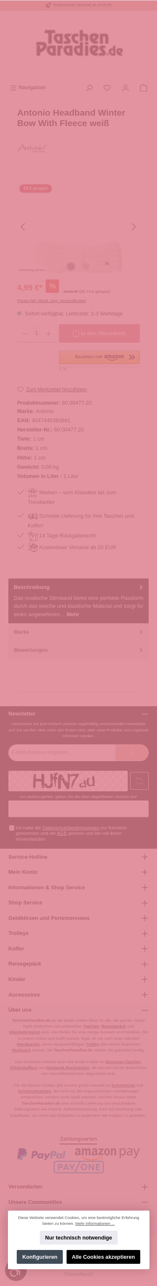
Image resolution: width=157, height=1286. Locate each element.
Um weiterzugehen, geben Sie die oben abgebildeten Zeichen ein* (79, 796)
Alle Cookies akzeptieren (103, 1257)
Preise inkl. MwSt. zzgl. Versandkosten (51, 300)
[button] (99, 361)
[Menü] (27, 87)
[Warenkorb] (143, 87)
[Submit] (132, 752)
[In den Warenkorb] (99, 333)
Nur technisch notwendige (78, 1237)
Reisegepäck (24, 964)
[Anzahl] (36, 333)
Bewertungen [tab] (79, 650)
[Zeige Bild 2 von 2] (85, 266)
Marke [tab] (79, 632)
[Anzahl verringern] (25, 333)
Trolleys (18, 933)
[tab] (78, 600)
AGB (62, 833)
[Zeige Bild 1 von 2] (71, 266)
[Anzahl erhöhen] (48, 333)
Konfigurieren (39, 1257)
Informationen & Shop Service (46, 887)
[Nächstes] (133, 226)
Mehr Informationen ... (95, 1223)
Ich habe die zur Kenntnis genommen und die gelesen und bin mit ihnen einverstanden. (71, 833)
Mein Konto (23, 872)
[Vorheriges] (23, 226)
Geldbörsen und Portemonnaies (49, 918)
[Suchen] (89, 87)
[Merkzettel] (107, 87)
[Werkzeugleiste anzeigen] (16, 1270)
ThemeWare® (78, 1274)
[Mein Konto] (125, 87)
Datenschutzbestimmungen (71, 827)
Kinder (17, 979)
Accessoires (24, 995)
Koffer (16, 948)
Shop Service (25, 902)
